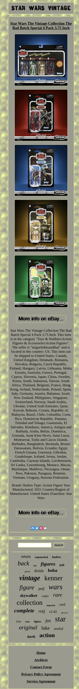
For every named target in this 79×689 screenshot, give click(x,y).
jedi (61, 565)
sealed (58, 629)
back (23, 563)
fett (48, 620)
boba (52, 570)
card (62, 604)
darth (31, 636)
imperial (51, 605)
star (60, 619)
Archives (41, 660)
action (47, 635)
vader (45, 596)
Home (41, 653)
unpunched (41, 557)
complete (24, 611)
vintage (29, 578)
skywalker (28, 595)
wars (56, 587)
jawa (27, 571)
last (34, 566)
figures (48, 564)
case (27, 621)
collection (29, 602)
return (26, 556)
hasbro (56, 557)
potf (41, 589)
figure (26, 587)
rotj (42, 611)
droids (39, 571)
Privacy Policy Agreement (41, 674)
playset (64, 612)
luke (45, 628)
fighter (37, 621)
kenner (53, 578)
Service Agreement (41, 681)
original (28, 627)
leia (18, 621)
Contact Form (41, 667)
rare (57, 595)
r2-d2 (53, 612)
